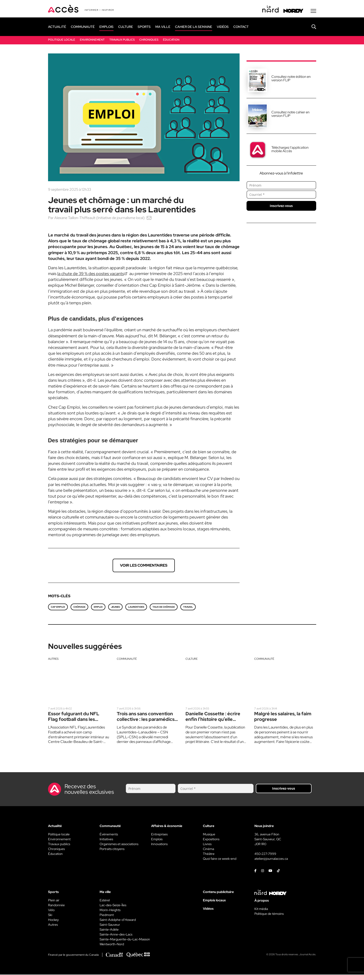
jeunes (115, 607)
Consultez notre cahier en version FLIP (290, 114)
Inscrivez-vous (281, 206)
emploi (98, 607)
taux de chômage (164, 607)
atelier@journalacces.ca (271, 859)
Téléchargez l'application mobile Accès (290, 150)
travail (188, 607)
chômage (79, 607)
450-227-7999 (265, 854)
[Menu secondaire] (313, 11)
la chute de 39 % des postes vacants (90, 274)
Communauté (127, 659)
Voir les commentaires (143, 565)
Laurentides (136, 607)
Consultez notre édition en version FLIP (291, 79)
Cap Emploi (58, 607)
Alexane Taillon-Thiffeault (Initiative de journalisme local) (99, 218)
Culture (191, 659)
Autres (53, 659)
